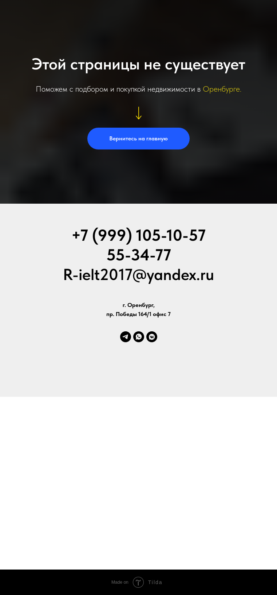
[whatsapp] (138, 336)
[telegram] (125, 336)
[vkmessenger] (151, 336)
